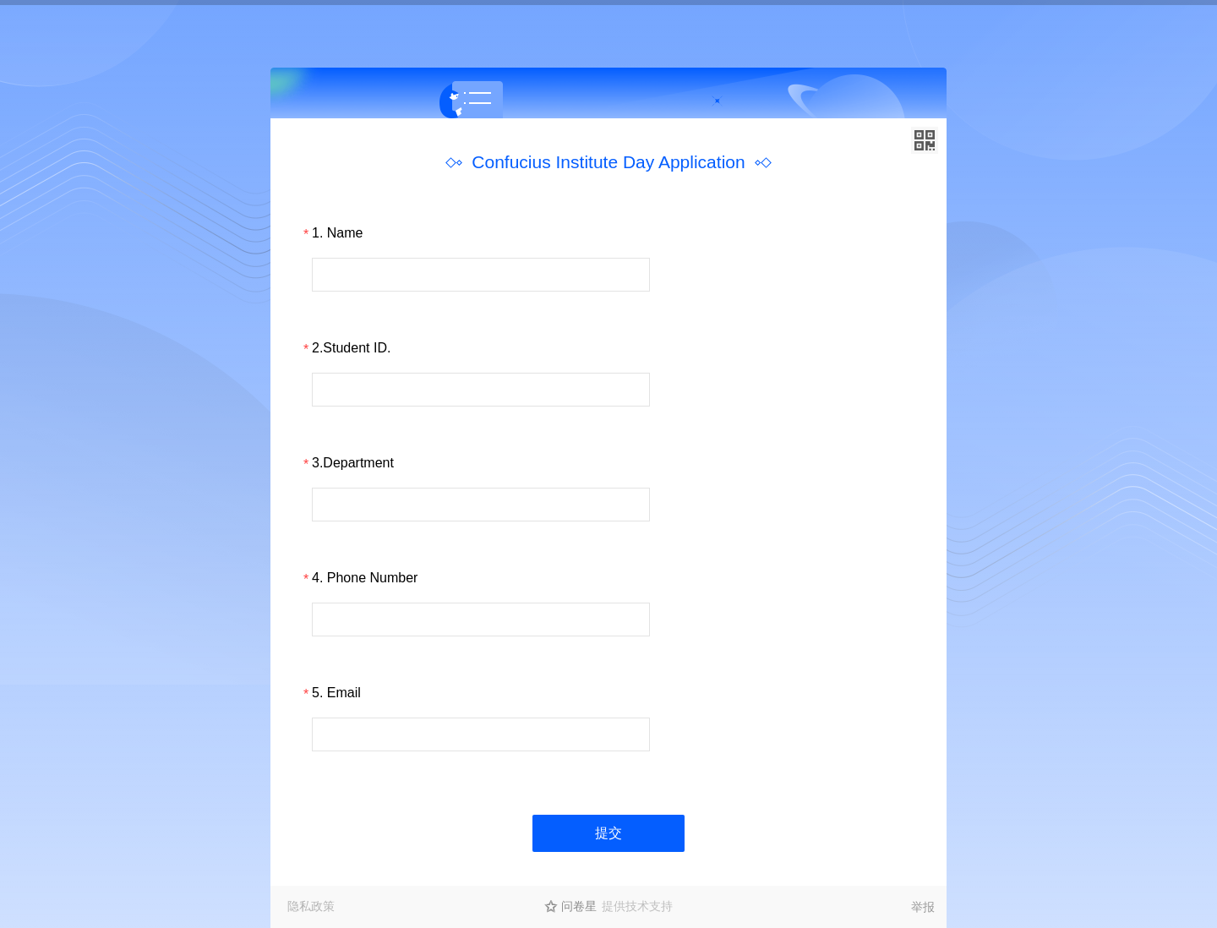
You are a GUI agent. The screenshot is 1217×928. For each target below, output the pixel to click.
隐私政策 (311, 906)
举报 (923, 907)
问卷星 (579, 906)
